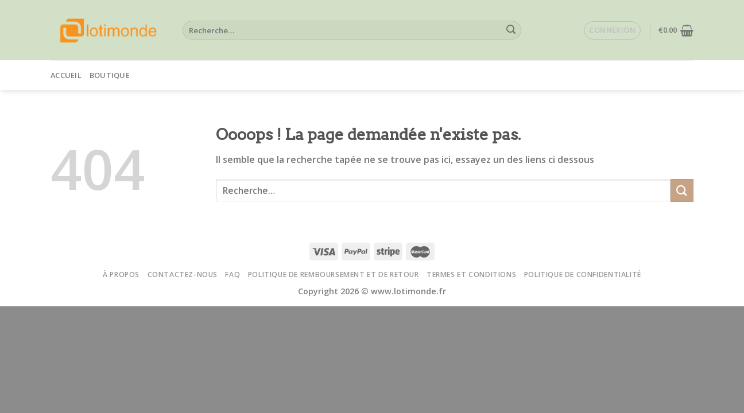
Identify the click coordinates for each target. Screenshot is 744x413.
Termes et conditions (471, 274)
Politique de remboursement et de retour (333, 274)
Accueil (66, 75)
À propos (121, 274)
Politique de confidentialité (582, 274)
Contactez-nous (183, 274)
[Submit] (511, 30)
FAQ (232, 274)
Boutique (110, 75)
